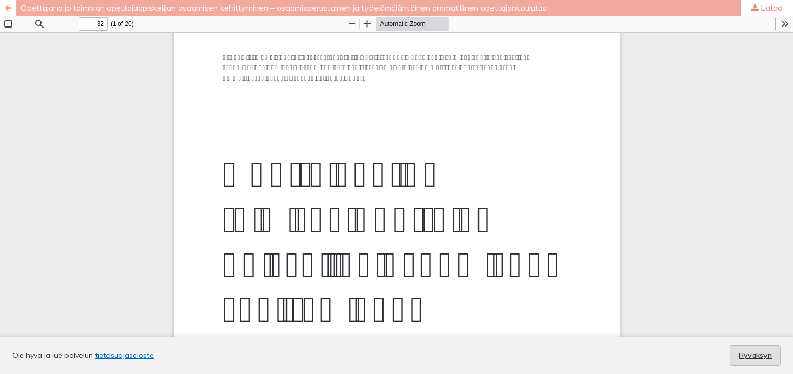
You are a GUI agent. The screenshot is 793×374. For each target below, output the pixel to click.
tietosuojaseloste (124, 355)
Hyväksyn (755, 355)
